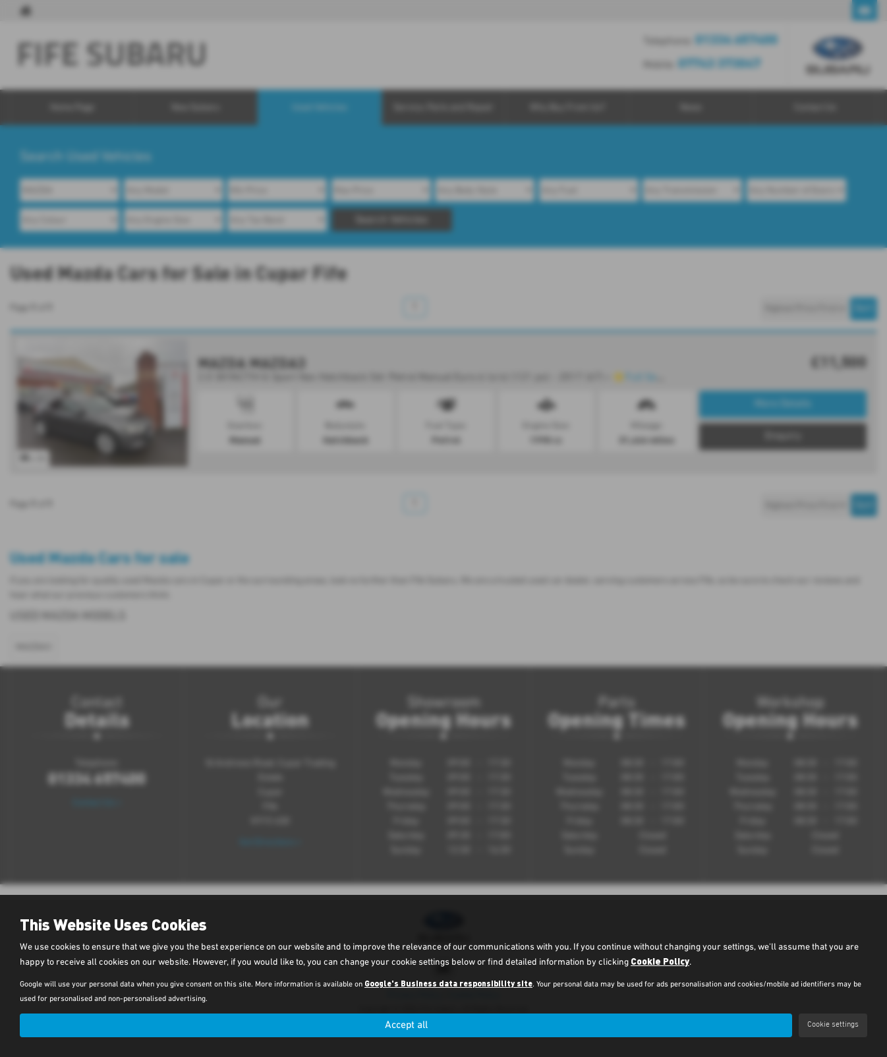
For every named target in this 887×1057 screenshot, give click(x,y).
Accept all (406, 1024)
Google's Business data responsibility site (448, 983)
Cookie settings (833, 1025)
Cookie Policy (660, 961)
